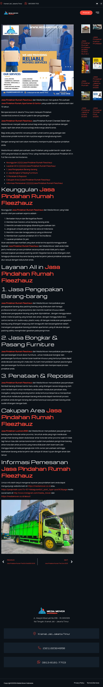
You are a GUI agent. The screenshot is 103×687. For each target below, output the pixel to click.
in (8, 103)
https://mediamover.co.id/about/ (16, 496)
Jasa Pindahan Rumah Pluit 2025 (97, 112)
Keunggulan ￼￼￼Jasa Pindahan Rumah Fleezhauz (29, 162)
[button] (79, 683)
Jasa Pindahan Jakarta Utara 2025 (85, 112)
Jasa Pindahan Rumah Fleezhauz (16, 100)
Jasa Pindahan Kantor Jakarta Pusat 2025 (97, 82)
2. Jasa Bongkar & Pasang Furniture (22, 172)
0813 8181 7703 (32, 3)
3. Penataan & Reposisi (16, 176)
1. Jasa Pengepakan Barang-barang (21, 169)
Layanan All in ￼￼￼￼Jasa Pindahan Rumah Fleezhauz (31, 166)
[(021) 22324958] (39, 647)
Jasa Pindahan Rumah (85, 83)
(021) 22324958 (54, 648)
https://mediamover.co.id (39, 486)
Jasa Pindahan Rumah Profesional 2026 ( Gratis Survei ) (86, 47)
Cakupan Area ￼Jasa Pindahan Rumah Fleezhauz (28, 179)
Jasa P (4, 103)
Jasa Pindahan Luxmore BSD (14, 431)
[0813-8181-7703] (38, 662)
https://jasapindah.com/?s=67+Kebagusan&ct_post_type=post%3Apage (34, 489)
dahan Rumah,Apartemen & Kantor (25, 103)
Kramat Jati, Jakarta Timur (11, 3)
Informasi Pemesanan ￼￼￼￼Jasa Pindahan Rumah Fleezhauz (34, 183)
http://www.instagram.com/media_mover (32, 493)
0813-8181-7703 (54, 662)
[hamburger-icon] (97, 13)
